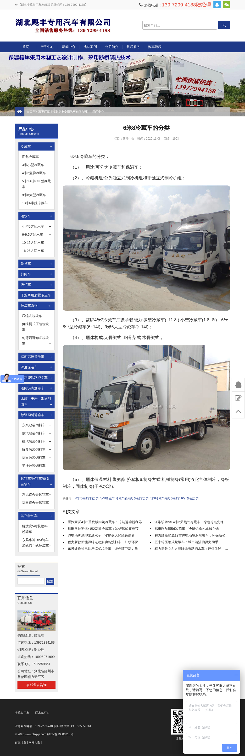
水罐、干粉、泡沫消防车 (36, 402)
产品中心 (47, 48)
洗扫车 (36, 263)
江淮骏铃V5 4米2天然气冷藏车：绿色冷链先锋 (189, 522)
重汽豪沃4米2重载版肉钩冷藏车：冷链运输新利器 (105, 522)
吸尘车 (36, 284)
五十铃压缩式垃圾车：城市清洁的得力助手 (186, 542)
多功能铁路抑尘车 (36, 378)
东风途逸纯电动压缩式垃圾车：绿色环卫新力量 (103, 549)
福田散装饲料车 (36, 457)
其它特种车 (36, 516)
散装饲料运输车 (36, 415)
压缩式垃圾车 (36, 316)
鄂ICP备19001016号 (60, 734)
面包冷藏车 (36, 157)
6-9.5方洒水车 (36, 234)
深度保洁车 (36, 367)
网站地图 (34, 742)
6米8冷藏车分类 (160, 498)
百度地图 (20, 742)
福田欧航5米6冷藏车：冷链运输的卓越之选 (187, 529)
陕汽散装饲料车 (36, 433)
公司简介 (111, 47)
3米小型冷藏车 (36, 165)
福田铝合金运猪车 (36, 503)
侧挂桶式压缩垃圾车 (36, 327)
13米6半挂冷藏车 (36, 203)
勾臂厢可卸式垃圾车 (36, 341)
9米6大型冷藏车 (36, 195)
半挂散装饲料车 (36, 466)
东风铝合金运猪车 (36, 494)
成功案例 (90, 47)
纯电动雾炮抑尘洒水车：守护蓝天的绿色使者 (101, 535)
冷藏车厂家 (22, 712)
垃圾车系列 (35, 305)
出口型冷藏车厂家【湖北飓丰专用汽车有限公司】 (63, 25)
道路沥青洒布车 (36, 388)
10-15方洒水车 (36, 242)
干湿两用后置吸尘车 (36, 296)
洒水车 (36, 216)
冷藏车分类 (141, 498)
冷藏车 (36, 146)
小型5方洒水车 (36, 226)
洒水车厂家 (42, 712)
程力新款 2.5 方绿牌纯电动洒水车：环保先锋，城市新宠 (196, 549)
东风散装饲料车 (36, 425)
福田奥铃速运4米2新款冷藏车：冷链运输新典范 (103, 529)
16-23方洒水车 (36, 251)
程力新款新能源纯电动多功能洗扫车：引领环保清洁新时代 (111, 542)
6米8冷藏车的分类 (87, 498)
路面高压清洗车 (36, 357)
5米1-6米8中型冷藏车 (36, 184)
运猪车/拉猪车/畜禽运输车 (36, 482)
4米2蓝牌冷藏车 (36, 173)
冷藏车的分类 (124, 498)
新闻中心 (68, 47)
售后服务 (133, 47)
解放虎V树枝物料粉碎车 (36, 529)
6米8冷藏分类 (190, 498)
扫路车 (36, 274)
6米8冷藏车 (107, 498)
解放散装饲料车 (36, 449)
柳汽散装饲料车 (36, 441)
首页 (25, 47)
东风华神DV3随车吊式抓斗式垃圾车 (36, 543)
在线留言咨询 (37, 685)
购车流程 (154, 47)
